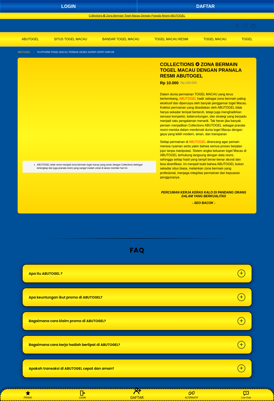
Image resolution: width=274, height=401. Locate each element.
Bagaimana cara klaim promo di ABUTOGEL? (70, 323)
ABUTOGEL (24, 52)
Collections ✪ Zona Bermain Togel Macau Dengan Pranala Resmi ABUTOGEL (137, 15)
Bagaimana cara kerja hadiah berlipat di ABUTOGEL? (77, 348)
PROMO (28, 394)
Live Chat (246, 394)
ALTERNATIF (191, 394)
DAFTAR (205, 6)
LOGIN (68, 6)
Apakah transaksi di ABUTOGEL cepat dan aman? (74, 373)
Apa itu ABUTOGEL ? (47, 274)
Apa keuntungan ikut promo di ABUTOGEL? (68, 298)
